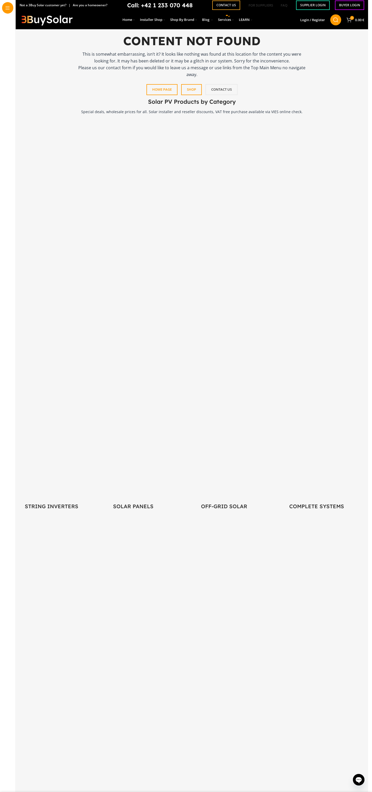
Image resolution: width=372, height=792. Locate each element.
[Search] (336, 22)
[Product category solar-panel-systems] (324, 318)
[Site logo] (47, 21)
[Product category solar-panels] (148, 318)
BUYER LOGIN (349, 5)
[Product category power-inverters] (60, 318)
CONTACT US (226, 5)
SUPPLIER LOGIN (313, 5)
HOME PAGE (162, 89)
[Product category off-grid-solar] (236, 318)
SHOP (191, 89)
